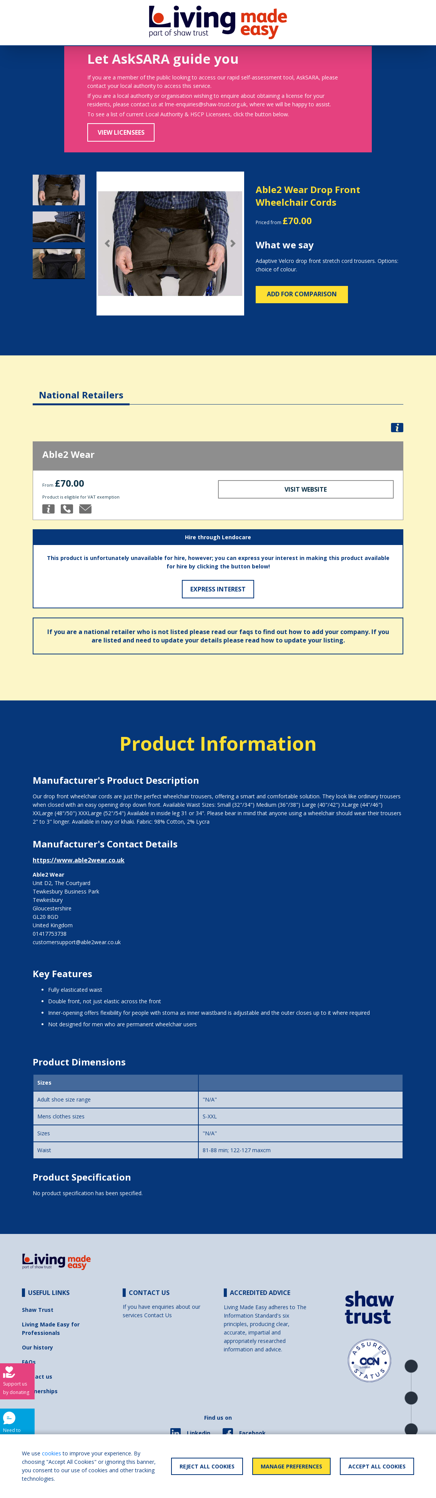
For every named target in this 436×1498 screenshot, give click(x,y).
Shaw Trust (37, 1309)
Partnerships (40, 1391)
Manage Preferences (291, 1466)
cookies (51, 1453)
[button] (108, 244)
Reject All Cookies (207, 1466)
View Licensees (121, 132)
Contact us (37, 1376)
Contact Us (158, 1315)
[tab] (81, 389)
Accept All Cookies (377, 1466)
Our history (37, 1347)
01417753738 (50, 933)
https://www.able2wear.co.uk (79, 860)
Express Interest (218, 589)
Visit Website (306, 489)
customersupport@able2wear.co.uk (77, 942)
